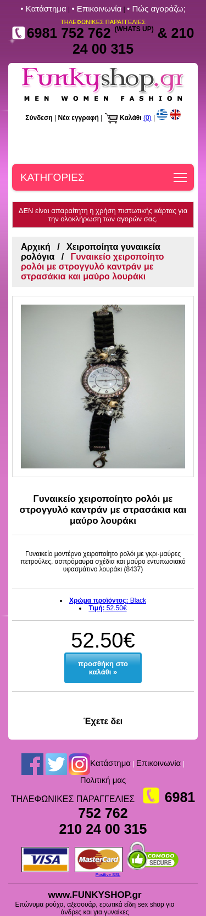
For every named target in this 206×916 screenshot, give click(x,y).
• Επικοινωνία (96, 8)
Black (107, 600)
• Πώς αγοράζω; (156, 8)
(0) (147, 118)
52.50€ (107, 608)
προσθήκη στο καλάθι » (103, 668)
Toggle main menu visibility (181, 174)
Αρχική (36, 246)
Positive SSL (108, 874)
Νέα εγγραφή (78, 118)
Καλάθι (131, 118)
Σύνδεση (38, 118)
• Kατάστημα (43, 8)
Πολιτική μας (103, 780)
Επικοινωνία (158, 763)
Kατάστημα (110, 763)
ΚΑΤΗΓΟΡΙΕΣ (52, 177)
